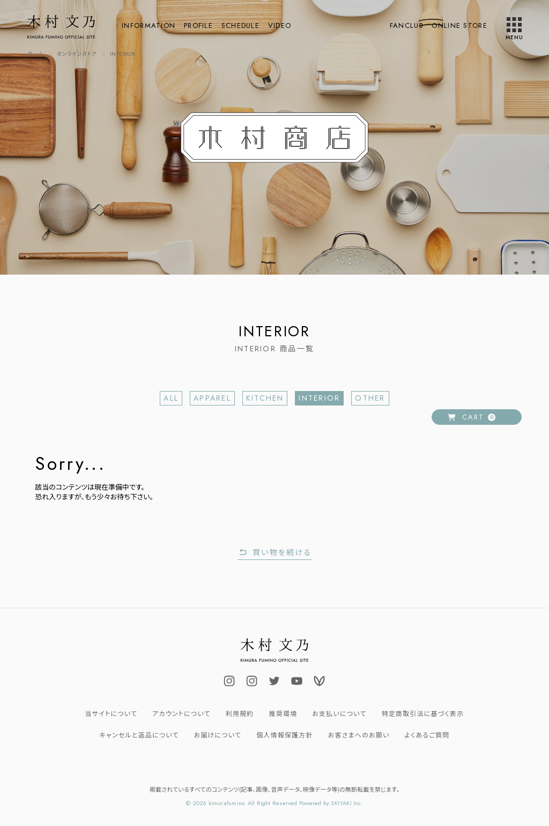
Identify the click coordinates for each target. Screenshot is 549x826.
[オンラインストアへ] (77, 54)
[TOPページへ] (35, 54)
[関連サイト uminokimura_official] (252, 680)
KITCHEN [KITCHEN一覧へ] (265, 398)
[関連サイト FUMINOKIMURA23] (274, 680)
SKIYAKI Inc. (347, 803)
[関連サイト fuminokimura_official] (229, 680)
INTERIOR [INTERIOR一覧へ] (319, 398)
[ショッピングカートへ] (477, 417)
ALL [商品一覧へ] (171, 398)
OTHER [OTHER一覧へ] (370, 398)
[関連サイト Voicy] (319, 680)
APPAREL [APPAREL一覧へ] (212, 398)
